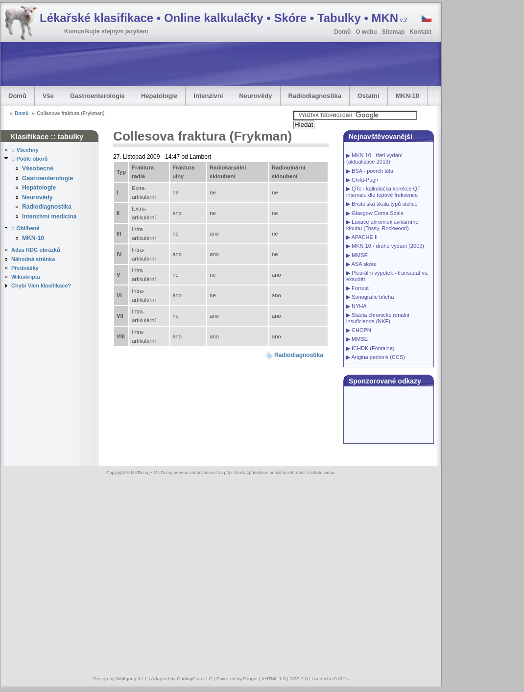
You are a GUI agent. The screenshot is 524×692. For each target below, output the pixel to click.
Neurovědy (255, 95)
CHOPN (361, 330)
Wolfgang (126, 678)
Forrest (360, 288)
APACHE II (364, 237)
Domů (342, 31)
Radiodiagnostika (314, 95)
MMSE (360, 255)
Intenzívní (208, 95)
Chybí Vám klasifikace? (41, 285)
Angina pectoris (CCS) (378, 357)
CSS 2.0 (298, 678)
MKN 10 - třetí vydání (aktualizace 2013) (374, 158)
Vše (48, 95)
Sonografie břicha (373, 297)
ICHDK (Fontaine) (373, 348)
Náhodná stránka (33, 259)
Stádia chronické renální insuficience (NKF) (377, 318)
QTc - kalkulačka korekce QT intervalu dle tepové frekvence (383, 192)
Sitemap (393, 31)
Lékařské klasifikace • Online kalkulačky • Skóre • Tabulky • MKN (223, 17)
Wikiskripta (25, 277)
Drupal (250, 678)
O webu (366, 31)
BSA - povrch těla (372, 171)
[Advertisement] (485, 150)
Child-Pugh (365, 180)
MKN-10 (407, 95)
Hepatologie (159, 95)
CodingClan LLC (194, 678)
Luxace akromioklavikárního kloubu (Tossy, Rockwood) (382, 225)
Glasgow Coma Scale (378, 213)
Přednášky (25, 268)
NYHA (359, 306)
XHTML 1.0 (274, 678)
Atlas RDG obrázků (35, 250)
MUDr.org (140, 472)
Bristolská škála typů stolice (385, 204)
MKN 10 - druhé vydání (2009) (388, 246)
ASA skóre (363, 264)
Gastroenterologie (97, 95)
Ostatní (368, 95)
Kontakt (420, 31)
